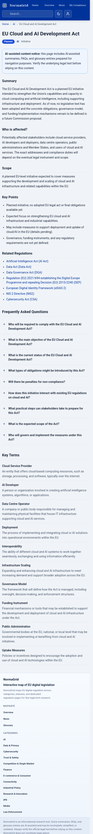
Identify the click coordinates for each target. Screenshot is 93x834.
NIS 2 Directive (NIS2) (20, 293)
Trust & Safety (11, 757)
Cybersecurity (10, 751)
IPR (5, 799)
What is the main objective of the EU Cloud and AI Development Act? (40, 342)
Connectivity (10, 781)
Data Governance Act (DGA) (24, 272)
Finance (7, 769)
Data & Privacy (11, 745)
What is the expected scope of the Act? (33, 424)
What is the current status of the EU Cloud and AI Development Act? (40, 357)
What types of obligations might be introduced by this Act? (46, 370)
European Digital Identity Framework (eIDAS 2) (36, 288)
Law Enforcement (12, 811)
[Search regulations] (27, 13)
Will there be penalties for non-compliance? (36, 381)
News (62, 5)
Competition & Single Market (18, 763)
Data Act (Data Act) (18, 266)
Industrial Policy (12, 787)
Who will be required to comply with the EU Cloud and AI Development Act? (44, 326)
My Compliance (77, 5)
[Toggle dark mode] (58, 13)
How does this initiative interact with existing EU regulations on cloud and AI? (47, 395)
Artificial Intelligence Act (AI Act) (27, 261)
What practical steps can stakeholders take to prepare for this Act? (45, 411)
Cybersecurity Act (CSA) (21, 299)
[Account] (68, 13)
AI (14, 24)
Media (6, 805)
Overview (49, 5)
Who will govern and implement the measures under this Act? (45, 437)
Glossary (8, 725)
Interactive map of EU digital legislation (29, 685)
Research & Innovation (15, 793)
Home (35, 5)
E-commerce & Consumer (17, 775)
